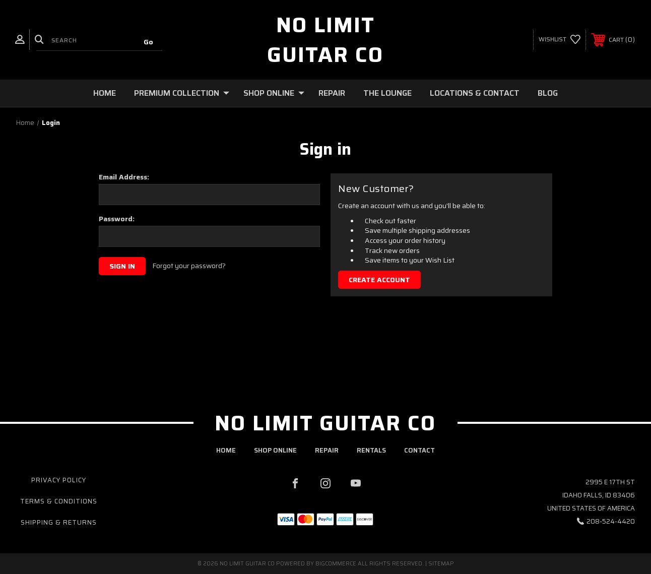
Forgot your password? (189, 266)
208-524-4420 (611, 521)
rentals (371, 450)
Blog (548, 93)
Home (104, 93)
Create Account (379, 279)
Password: (117, 218)
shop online (275, 450)
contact (419, 450)
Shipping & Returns (59, 522)
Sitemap (441, 563)
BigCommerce (335, 563)
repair (327, 450)
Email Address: (124, 176)
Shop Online (273, 93)
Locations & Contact (474, 93)
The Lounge (387, 93)
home (226, 450)
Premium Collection (181, 93)
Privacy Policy (58, 480)
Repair (331, 93)
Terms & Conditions (58, 501)
